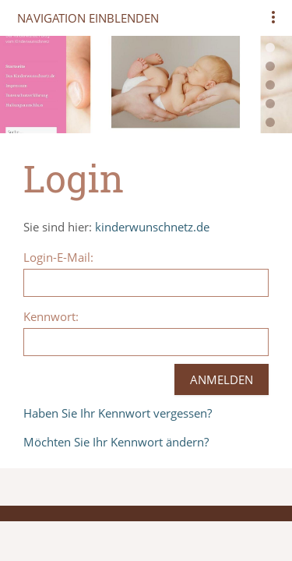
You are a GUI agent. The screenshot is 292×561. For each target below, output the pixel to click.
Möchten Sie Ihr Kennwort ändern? (116, 442)
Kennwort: (51, 316)
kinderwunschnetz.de (152, 227)
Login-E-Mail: (58, 257)
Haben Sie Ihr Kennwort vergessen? (117, 413)
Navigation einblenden (88, 18)
